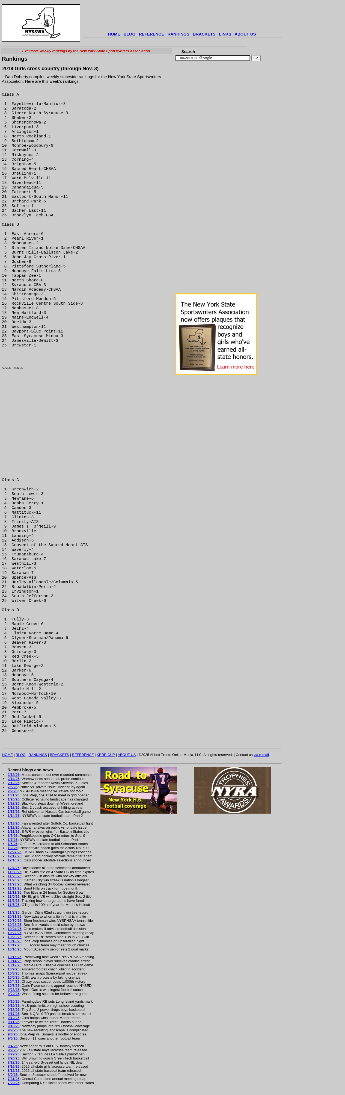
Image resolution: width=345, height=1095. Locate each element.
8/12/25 (13, 1070)
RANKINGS (178, 34)
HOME (114, 34)
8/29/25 (13, 1054)
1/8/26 (12, 836)
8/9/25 (12, 1075)
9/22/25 (13, 994)
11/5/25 (13, 905)
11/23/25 (15, 884)
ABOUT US (245, 34)
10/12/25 (15, 965)
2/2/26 (12, 791)
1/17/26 (13, 812)
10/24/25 (15, 929)
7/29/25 (13, 1083)
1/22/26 (13, 803)
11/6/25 (13, 901)
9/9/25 (12, 1030)
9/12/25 (13, 1018)
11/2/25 (13, 912)
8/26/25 (13, 1058)
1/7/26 (12, 840)
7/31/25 (13, 1079)
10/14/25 (15, 961)
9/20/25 (13, 1001)
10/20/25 (15, 937)
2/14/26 (13, 779)
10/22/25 (15, 933)
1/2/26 (12, 848)
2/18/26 (13, 775)
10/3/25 (13, 986)
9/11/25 (13, 1022)
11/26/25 (15, 876)
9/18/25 (13, 1010)
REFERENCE (151, 34)
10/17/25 (15, 945)
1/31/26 (13, 795)
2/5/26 (12, 787)
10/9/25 (13, 969)
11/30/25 (15, 872)
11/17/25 (15, 888)
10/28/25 (15, 925)
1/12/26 (13, 827)
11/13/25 (15, 892)
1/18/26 (13, 807)
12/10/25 (15, 860)
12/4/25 (13, 868)
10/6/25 (13, 977)
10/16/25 (15, 949)
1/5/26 (12, 844)
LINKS (225, 34)
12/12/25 (15, 856)
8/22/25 (13, 1062)
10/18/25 (15, 941)
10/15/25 (15, 957)
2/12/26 (13, 783)
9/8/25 (12, 1034)
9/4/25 (12, 1046)
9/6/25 (12, 1038)
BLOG (129, 34)
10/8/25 (13, 973)
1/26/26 (13, 799)
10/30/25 (15, 921)
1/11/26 (13, 831)
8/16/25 (13, 1066)
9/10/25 (13, 1026)
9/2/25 (12, 1050)
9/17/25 (13, 1014)
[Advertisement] (182, 17)
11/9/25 (13, 896)
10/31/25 (15, 916)
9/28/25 (13, 990)
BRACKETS (204, 34)
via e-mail (261, 755)
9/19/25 (13, 1005)
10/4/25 (13, 981)
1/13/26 (13, 823)
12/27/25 (15, 852)
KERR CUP (106, 755)
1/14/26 (13, 816)
